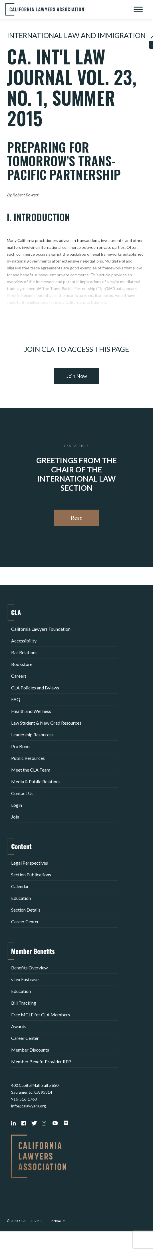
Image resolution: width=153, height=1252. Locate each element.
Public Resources (28, 758)
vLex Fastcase (25, 979)
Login (16, 805)
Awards (18, 1026)
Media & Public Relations (36, 781)
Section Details (26, 909)
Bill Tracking (23, 1002)
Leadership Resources (32, 734)
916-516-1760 (24, 1099)
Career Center (25, 921)
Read (76, 517)
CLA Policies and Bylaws (35, 687)
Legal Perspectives (29, 862)
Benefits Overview (29, 967)
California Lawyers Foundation (41, 629)
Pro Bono (20, 746)
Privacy (58, 1221)
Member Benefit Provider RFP (41, 1061)
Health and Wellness (31, 711)
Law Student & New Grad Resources (46, 722)
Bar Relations (24, 652)
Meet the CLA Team (30, 769)
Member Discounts (30, 1049)
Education (21, 898)
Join (15, 816)
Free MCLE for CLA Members (40, 1014)
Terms (36, 1221)
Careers (19, 676)
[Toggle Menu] (138, 9)
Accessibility (24, 640)
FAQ (15, 699)
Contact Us (22, 793)
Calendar (20, 886)
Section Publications (31, 874)
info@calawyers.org (28, 1105)
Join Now (76, 376)
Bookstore (21, 664)
